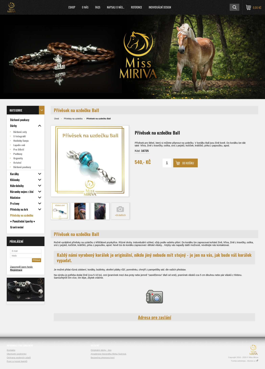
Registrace (16, 270)
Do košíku (188, 163)
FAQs (97, 7)
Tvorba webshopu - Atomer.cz (244, 361)
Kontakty (11, 350)
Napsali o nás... (115, 7)
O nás (85, 7)
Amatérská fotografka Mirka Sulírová (108, 354)
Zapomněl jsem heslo (21, 267)
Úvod (56, 118)
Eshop (71, 7)
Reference (136, 7)
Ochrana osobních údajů (19, 357)
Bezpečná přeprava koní (103, 357)
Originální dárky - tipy (101, 350)
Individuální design (160, 7)
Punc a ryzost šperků (17, 361)
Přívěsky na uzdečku (73, 118)
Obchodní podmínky (16, 354)
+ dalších (120, 215)
